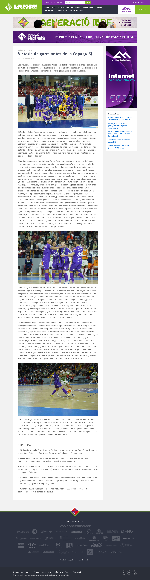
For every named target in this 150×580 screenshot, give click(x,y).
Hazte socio (138, 2)
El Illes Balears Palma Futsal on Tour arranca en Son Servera (120, 119)
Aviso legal (77, 572)
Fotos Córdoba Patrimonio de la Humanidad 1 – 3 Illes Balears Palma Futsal (120, 134)
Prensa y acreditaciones (42, 572)
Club (54, 8)
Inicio (46, 8)
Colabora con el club (62, 572)
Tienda (141, 9)
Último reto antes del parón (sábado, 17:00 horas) (118, 147)
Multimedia (48, 11)
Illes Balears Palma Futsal (69, 8)
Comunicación (61, 11)
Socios (99, 8)
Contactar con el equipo (21, 572)
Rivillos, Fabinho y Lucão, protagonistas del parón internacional (117, 126)
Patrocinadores (76, 11)
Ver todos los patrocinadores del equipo (75, 560)
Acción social (88, 8)
